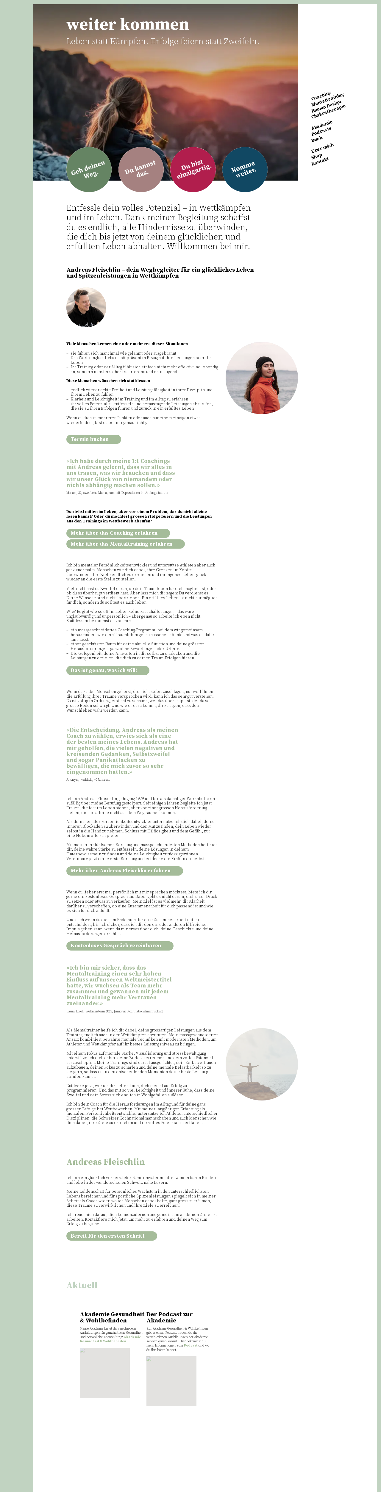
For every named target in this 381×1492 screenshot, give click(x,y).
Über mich (322, 148)
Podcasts (321, 131)
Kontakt (320, 161)
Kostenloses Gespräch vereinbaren (120, 946)
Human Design (326, 106)
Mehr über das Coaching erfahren (118, 533)
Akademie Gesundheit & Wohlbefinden (110, 1339)
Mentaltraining (327, 100)
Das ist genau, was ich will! (108, 670)
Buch (316, 139)
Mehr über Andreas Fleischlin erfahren (125, 871)
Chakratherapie (328, 111)
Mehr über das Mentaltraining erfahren (126, 544)
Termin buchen (94, 439)
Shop (316, 156)
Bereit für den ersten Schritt (112, 1236)
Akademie (321, 125)
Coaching (321, 96)
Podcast (190, 1346)
